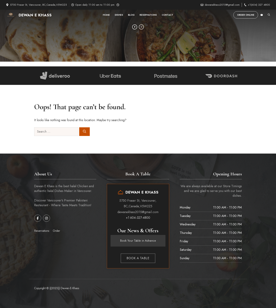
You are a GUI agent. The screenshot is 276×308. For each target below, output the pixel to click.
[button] (268, 15)
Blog (131, 15)
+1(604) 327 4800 (259, 5)
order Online (245, 15)
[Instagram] (141, 26)
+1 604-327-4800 (138, 217)
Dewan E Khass (35, 15)
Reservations (148, 15)
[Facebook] (134, 26)
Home (106, 15)
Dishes (119, 15)
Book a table (138, 258)
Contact (167, 15)
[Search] (84, 131)
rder (57, 231)
